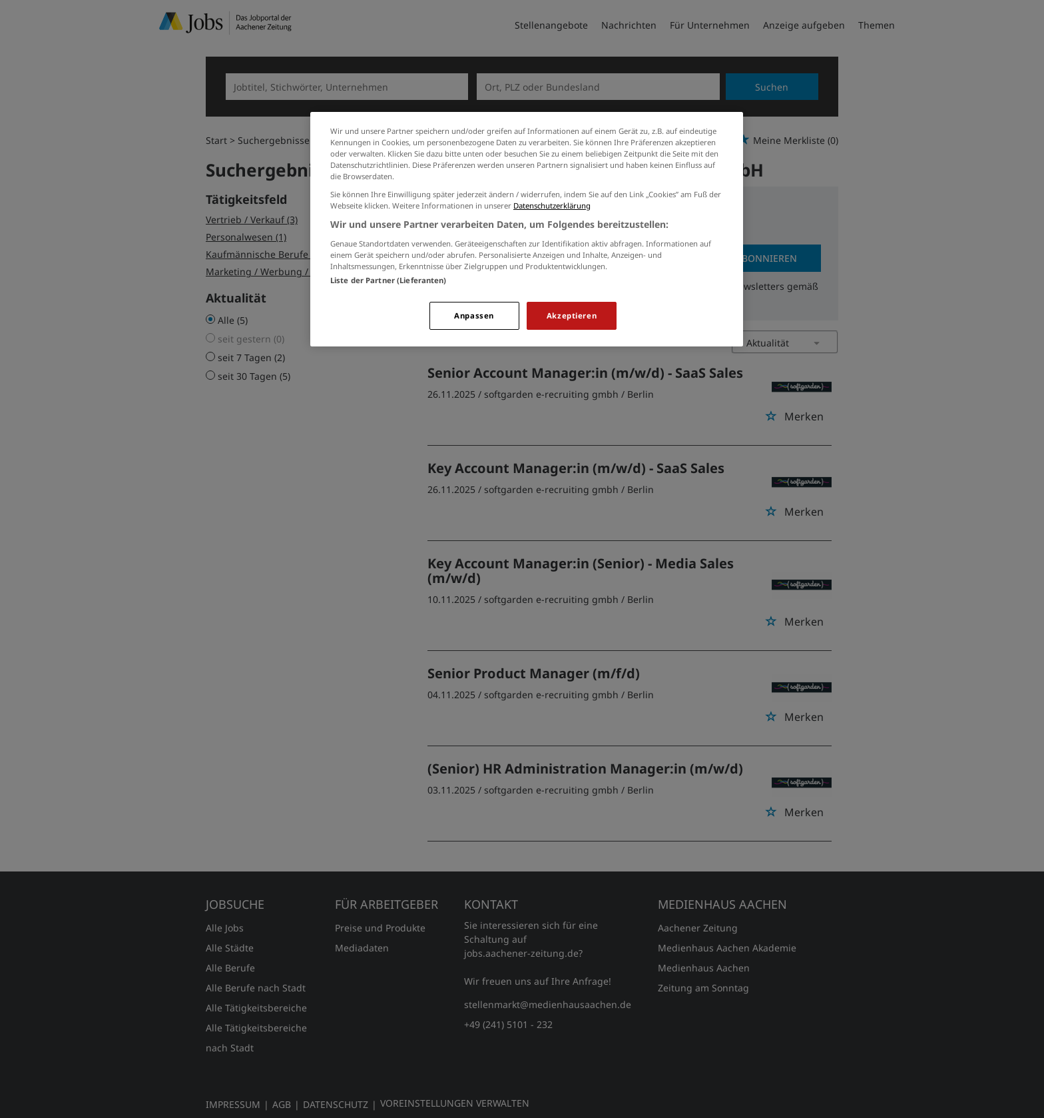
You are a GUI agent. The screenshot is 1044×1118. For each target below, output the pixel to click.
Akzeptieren (572, 315)
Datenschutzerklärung (552, 206)
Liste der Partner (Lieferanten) (388, 280)
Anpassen (474, 315)
